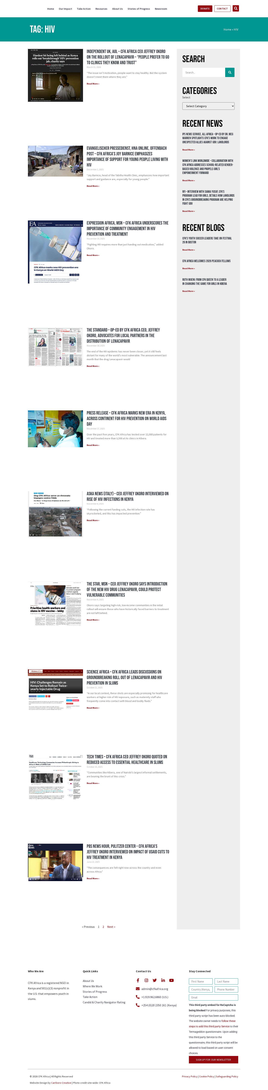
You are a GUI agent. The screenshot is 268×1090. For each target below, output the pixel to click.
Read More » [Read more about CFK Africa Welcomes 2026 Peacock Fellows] (188, 268)
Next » (111, 927)
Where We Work (93, 987)
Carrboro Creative (61, 1082)
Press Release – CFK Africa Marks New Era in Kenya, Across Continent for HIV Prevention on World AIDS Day (126, 418)
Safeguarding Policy (227, 1076)
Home (50, 8)
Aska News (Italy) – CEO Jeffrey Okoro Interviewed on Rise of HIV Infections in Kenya (128, 496)
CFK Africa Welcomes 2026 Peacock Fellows (206, 261)
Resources (101, 8)
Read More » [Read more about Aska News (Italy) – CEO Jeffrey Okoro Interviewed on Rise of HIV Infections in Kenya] (93, 520)
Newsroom (161, 8)
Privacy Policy (189, 1076)
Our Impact (65, 8)
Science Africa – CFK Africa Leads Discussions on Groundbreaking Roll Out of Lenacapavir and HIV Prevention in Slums (124, 677)
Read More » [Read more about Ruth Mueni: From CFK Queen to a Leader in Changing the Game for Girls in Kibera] (188, 291)
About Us (117, 8)
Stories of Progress (139, 8)
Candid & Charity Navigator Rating (104, 1003)
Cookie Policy (206, 1076)
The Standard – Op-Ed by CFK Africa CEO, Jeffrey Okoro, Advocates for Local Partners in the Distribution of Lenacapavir (123, 335)
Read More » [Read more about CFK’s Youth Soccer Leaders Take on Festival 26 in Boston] (188, 249)
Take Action (84, 8)
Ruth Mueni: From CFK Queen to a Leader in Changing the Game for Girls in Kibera (204, 282)
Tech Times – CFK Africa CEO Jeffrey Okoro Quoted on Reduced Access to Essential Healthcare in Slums (127, 759)
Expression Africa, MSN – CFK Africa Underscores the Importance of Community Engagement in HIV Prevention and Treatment (127, 228)
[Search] (229, 72)
